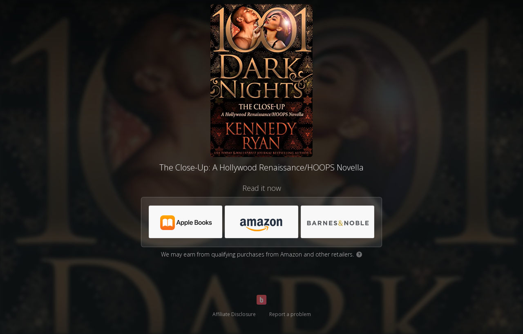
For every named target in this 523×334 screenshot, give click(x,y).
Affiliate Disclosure (234, 314)
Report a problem (290, 314)
